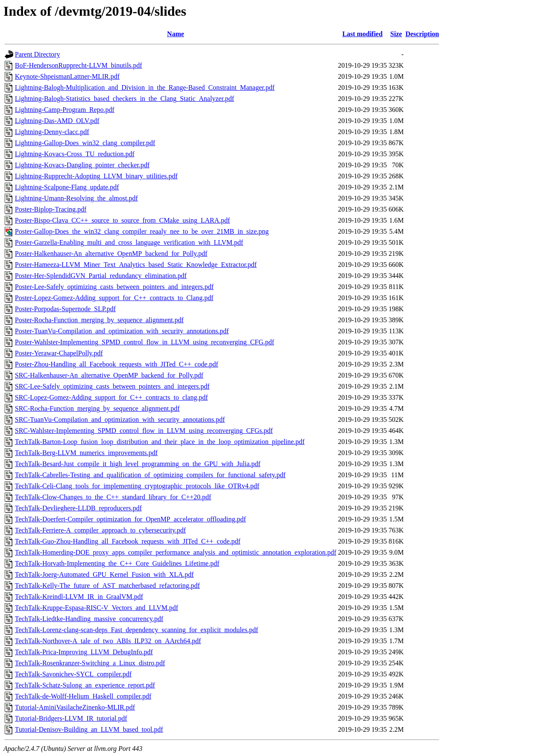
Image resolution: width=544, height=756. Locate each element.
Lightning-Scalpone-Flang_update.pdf (67, 187)
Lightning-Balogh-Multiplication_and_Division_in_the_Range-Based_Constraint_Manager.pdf (145, 87)
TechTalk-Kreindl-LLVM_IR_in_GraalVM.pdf (79, 596)
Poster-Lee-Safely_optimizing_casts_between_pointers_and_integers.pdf (114, 286)
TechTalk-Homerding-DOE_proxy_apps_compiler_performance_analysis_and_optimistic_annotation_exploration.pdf (175, 552)
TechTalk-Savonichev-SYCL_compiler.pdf (73, 674)
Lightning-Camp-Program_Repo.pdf (64, 109)
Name (175, 33)
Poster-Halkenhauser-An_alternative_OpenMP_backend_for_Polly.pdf (111, 253)
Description (422, 33)
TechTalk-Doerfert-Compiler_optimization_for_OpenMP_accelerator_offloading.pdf (130, 519)
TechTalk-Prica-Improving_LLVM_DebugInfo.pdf (84, 652)
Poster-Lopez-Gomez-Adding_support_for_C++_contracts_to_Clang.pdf (114, 297)
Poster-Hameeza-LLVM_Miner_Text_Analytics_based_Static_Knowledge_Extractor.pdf (136, 264)
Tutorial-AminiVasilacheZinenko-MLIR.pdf (75, 707)
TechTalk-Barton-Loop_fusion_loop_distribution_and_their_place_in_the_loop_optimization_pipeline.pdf (160, 441)
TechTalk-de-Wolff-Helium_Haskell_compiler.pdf (83, 696)
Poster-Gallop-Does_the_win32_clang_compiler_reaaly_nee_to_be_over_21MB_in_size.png (142, 231)
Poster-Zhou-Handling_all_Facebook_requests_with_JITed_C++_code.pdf (116, 364)
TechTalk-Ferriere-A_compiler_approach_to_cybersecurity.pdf (100, 530)
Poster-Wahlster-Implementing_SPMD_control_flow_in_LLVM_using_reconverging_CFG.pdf (144, 342)
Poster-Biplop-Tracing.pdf (50, 209)
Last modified (362, 33)
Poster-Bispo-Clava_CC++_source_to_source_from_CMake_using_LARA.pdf (122, 220)
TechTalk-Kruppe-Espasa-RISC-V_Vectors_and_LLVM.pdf (96, 607)
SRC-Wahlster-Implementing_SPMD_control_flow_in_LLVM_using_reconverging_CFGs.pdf (144, 430)
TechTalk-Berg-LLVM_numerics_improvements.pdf (86, 452)
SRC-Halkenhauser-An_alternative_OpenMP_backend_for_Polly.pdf (109, 375)
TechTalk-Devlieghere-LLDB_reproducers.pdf (78, 508)
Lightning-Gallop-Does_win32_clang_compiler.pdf (85, 142)
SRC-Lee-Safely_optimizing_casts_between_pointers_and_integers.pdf (112, 386)
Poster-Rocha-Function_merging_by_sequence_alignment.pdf (99, 320)
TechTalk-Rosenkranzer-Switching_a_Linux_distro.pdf (90, 663)
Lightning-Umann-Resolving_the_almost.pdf (76, 198)
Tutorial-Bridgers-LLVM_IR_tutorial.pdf (71, 718)
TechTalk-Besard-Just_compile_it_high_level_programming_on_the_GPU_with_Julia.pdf (138, 463)
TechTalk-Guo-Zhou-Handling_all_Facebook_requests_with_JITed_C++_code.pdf (128, 541)
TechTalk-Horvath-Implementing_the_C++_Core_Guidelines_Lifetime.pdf (117, 563)
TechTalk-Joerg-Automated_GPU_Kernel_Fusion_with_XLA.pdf (104, 574)
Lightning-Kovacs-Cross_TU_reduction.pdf (74, 154)
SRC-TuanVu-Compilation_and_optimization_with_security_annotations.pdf (120, 419)
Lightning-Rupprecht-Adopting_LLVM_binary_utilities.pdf (96, 176)
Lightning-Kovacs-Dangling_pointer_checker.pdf (82, 165)
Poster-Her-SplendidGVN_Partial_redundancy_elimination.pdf (101, 275)
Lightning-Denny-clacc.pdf (52, 131)
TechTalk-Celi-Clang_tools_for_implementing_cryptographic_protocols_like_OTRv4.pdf (137, 486)
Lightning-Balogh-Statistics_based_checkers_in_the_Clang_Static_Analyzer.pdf (124, 98)
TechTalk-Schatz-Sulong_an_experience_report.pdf (85, 685)
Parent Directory (37, 54)
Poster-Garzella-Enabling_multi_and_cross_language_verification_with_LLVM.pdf (129, 242)
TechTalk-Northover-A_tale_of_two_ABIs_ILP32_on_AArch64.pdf (108, 640)
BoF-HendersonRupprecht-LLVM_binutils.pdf (78, 65)
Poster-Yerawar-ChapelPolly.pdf (59, 353)
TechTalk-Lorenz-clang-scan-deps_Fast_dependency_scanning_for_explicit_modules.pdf (136, 629)
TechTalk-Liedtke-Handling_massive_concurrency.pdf (89, 618)
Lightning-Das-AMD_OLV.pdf (57, 120)
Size (396, 33)
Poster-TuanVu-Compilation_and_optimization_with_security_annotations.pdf (122, 331)
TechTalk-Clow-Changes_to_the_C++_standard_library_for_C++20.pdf (113, 497)
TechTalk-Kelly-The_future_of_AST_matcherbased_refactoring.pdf (107, 585)
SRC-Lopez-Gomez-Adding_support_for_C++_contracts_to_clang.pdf (111, 397)
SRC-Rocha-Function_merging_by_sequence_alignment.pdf (97, 408)
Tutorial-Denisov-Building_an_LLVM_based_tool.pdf (89, 729)
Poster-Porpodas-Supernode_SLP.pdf (65, 308)
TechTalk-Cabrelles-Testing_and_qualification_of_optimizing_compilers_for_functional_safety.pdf (150, 474)
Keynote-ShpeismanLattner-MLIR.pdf (67, 76)
